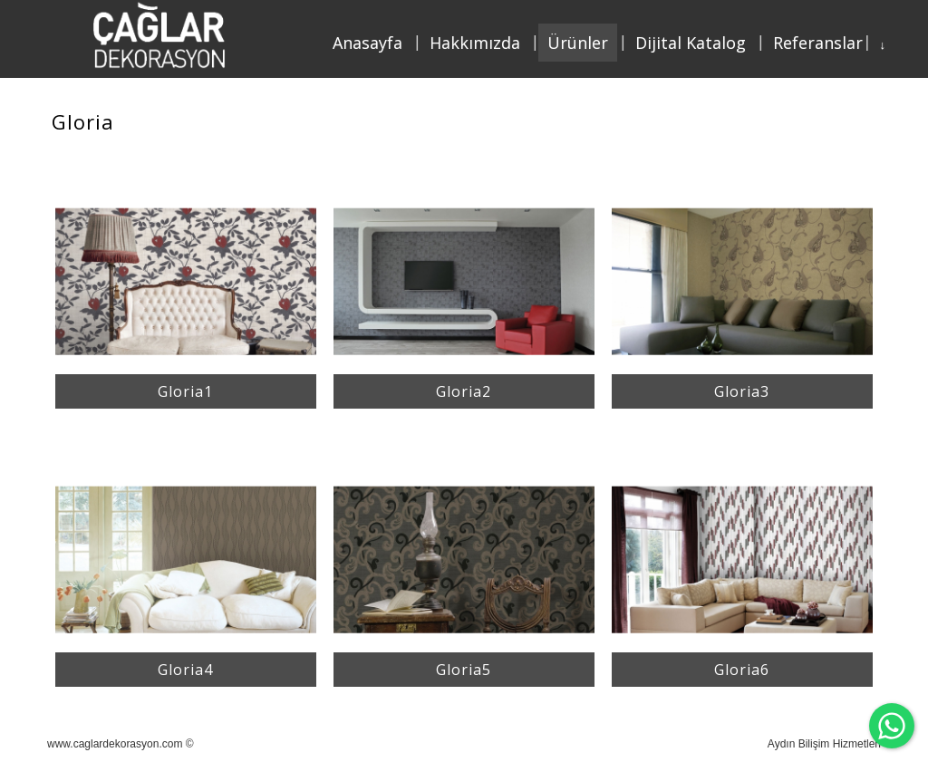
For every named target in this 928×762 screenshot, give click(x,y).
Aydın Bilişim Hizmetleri (824, 744)
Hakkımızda (475, 42)
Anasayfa (367, 42)
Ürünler (577, 42)
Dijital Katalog (690, 42)
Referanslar (818, 42)
